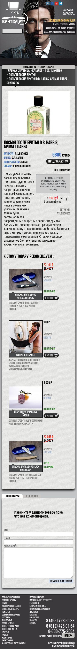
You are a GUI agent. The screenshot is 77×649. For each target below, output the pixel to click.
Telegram (60, 3)
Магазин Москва (37, 597)
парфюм (5, 632)
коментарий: (10, 545)
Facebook (52, 3)
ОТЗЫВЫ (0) (32, 496)
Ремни (4, 603)
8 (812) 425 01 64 (53, 28)
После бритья (8, 623)
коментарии (13, 496)
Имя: (6, 530)
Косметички (7, 637)
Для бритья (7, 620)
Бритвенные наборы (10, 609)
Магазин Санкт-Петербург (41, 600)
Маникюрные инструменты (13, 643)
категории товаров (38, 67)
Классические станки (11, 606)
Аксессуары (7, 640)
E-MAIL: (7, 537)
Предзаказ (56, 161)
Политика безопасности (40, 609)
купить (49, 298)
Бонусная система (38, 606)
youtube (56, 3)
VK (47, 3)
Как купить (34, 603)
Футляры (6, 617)
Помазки (6, 611)
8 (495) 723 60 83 (60, 24)
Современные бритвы (11, 614)
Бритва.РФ (15, 13)
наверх (68, 635)
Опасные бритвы (9, 600)
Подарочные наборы (11, 597)
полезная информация (62, 20)
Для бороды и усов (10, 626)
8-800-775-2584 (50, 32)
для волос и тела (9, 629)
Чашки (5, 634)
